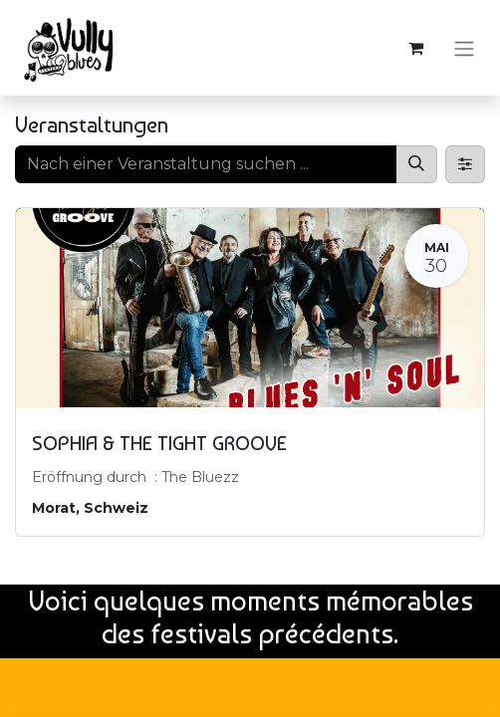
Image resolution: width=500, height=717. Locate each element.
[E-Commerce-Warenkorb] (415, 48)
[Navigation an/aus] (464, 48)
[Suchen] (416, 164)
